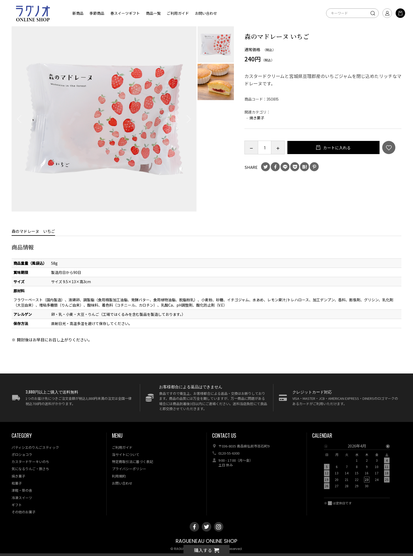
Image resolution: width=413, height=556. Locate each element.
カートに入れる (336, 147)
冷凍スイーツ (22, 497)
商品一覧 (153, 13)
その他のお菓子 (24, 511)
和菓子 (17, 483)
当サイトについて (125, 454)
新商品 (77, 13)
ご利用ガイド (178, 13)
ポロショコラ (22, 454)
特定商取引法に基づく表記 (132, 461)
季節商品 (97, 13)
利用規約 (119, 476)
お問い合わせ (206, 13)
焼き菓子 (256, 117)
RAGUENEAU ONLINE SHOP (206, 541)
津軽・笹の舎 (22, 490)
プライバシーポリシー (129, 468)
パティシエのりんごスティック (35, 447)
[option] (104, 118)
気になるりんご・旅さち (30, 468)
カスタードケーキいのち (30, 461)
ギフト (17, 504)
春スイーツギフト (125, 13)
